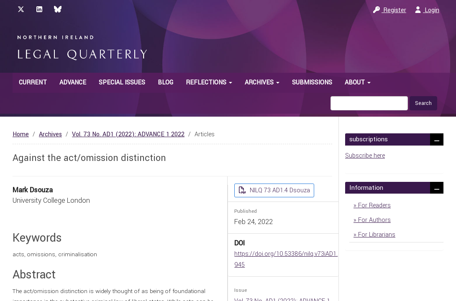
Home (21, 134)
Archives (50, 134)
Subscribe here (365, 155)
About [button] (358, 82)
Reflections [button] (209, 82)
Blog (165, 82)
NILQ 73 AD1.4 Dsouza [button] (279, 190)
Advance (72, 82)
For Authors (373, 220)
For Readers (373, 205)
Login (427, 10)
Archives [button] (262, 82)
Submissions (312, 82)
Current (33, 82)
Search (423, 103)
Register (389, 10)
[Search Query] (369, 103)
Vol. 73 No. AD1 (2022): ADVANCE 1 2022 (128, 134)
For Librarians (375, 234)
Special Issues (122, 82)
